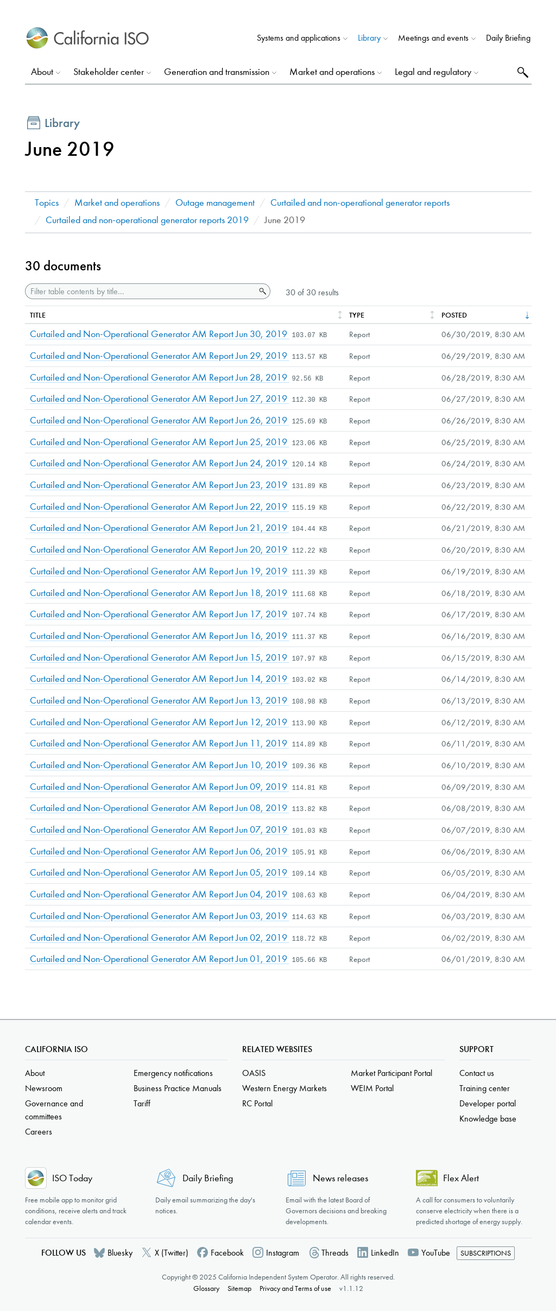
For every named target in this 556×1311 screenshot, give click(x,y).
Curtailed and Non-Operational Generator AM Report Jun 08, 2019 (159, 808)
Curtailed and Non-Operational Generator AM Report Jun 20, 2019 (159, 549)
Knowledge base (487, 1118)
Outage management (215, 202)
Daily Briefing (508, 38)
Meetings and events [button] (433, 38)
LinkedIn (385, 1252)
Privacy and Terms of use (295, 1288)
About (35, 1073)
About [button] (42, 72)
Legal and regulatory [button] (433, 72)
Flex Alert (461, 1178)
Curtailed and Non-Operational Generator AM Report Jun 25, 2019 (159, 442)
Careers (38, 1131)
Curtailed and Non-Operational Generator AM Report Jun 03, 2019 (159, 916)
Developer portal (487, 1103)
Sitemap (239, 1288)
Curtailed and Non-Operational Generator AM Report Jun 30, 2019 (159, 334)
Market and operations (117, 202)
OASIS (254, 1073)
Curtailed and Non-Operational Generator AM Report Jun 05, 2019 (159, 872)
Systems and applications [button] (298, 38)
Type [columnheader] (356, 315)
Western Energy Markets (284, 1088)
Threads (335, 1252)
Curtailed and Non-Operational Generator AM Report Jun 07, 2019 (159, 829)
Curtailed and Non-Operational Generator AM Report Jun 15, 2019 (159, 657)
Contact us (476, 1073)
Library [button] (369, 38)
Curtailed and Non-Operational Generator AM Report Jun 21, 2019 (159, 528)
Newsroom (43, 1088)
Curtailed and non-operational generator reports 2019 (147, 220)
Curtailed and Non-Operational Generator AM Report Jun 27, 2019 (159, 398)
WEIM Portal (372, 1088)
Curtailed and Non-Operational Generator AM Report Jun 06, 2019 (159, 851)
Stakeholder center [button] (108, 72)
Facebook (227, 1252)
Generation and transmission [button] (216, 72)
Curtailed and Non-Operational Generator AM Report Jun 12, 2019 (159, 722)
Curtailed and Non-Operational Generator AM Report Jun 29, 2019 (159, 356)
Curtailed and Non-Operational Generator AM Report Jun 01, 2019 (159, 959)
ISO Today (72, 1178)
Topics (47, 202)
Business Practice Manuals (178, 1088)
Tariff (142, 1103)
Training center (484, 1088)
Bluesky (120, 1252)
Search (521, 72)
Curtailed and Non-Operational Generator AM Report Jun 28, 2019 (159, 377)
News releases (340, 1178)
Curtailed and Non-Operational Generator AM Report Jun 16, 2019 (159, 636)
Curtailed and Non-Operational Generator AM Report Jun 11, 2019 (159, 743)
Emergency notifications (173, 1073)
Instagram (282, 1252)
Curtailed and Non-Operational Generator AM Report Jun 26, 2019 (159, 420)
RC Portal (257, 1103)
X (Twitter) (171, 1252)
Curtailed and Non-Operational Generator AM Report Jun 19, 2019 (159, 571)
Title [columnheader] (38, 315)
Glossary (206, 1288)
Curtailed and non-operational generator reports (360, 202)
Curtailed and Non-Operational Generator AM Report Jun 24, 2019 (159, 463)
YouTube (435, 1252)
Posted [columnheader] (454, 315)
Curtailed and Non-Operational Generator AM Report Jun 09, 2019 (159, 787)
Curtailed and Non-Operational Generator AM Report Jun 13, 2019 (159, 700)
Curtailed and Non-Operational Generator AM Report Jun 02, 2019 (159, 937)
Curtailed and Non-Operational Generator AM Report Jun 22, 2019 (159, 506)
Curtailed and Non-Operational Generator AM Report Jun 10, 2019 (159, 765)
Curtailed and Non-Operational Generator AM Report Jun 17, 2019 (159, 614)
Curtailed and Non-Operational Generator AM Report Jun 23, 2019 (159, 485)
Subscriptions (485, 1253)
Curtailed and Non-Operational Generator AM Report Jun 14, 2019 (159, 679)
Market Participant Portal (391, 1073)
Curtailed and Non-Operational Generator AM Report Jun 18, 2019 (159, 593)
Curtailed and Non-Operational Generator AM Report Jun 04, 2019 (159, 894)
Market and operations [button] (332, 72)
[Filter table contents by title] (140, 291)
